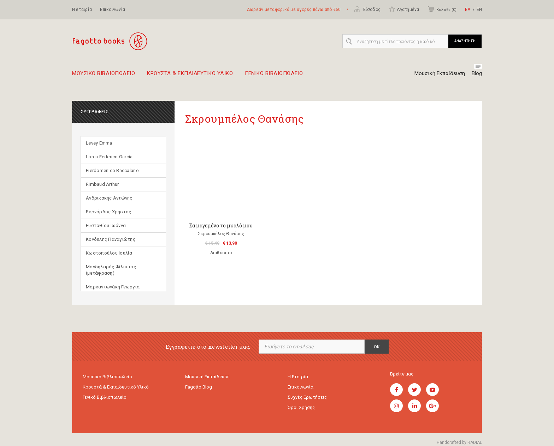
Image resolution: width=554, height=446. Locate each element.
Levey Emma (99, 143)
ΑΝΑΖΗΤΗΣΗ (465, 41)
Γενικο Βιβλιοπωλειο (274, 76)
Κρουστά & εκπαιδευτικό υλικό (116, 387)
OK (376, 346)
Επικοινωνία (112, 9)
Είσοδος (367, 9)
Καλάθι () (442, 9)
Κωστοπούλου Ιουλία (109, 253)
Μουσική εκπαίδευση (207, 376)
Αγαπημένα (404, 9)
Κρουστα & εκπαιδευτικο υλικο (190, 76)
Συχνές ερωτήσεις (307, 397)
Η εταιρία (82, 9)
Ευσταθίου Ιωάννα (106, 225)
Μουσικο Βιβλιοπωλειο (103, 76)
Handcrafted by (459, 442)
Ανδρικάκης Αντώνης (109, 198)
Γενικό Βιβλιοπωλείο (104, 397)
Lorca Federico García (109, 156)
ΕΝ (479, 9)
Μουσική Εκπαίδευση (439, 73)
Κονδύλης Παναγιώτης (110, 239)
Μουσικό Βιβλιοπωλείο (107, 376)
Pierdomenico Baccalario (112, 170)
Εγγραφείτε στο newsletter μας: (208, 346)
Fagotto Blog (198, 387)
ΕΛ (468, 9)
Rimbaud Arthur (102, 184)
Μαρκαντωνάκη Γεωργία (113, 286)
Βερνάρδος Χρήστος (108, 211)
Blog (477, 73)
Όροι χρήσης (301, 407)
